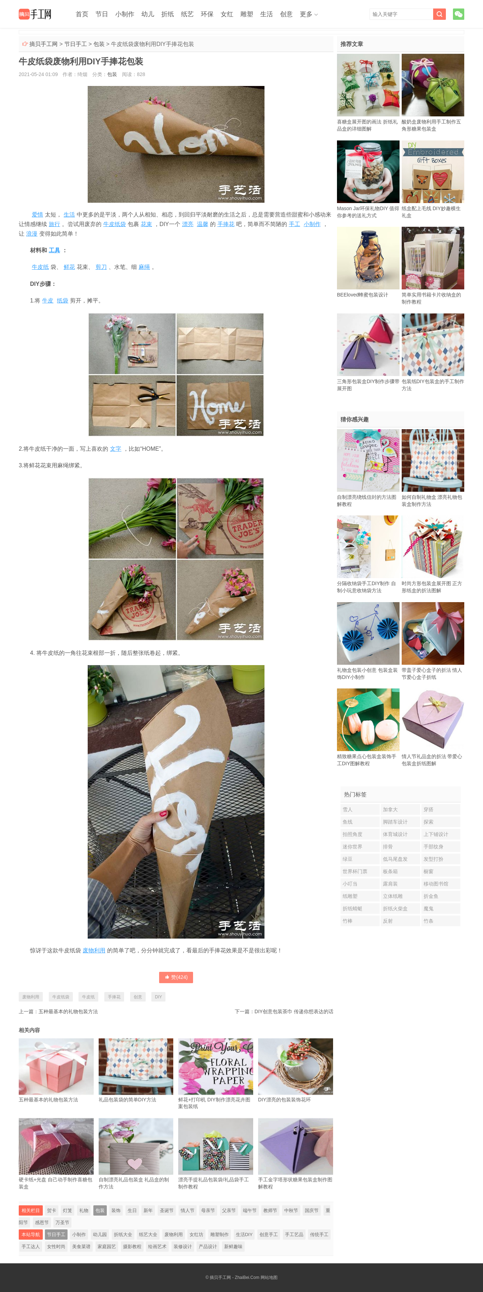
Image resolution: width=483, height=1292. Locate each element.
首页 (82, 14)
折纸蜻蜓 (352, 908)
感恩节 (42, 1222)
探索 (428, 822)
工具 (54, 250)
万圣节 (62, 1222)
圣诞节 (167, 1210)
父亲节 (229, 1210)
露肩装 (390, 884)
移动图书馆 (436, 884)
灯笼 (67, 1210)
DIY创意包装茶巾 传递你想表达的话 (294, 1011)
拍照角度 (352, 834)
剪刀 (101, 267)
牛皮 (47, 301)
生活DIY (244, 1234)
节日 (101, 14)
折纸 (167, 14)
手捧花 (225, 224)
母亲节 (208, 1210)
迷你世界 (352, 846)
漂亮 (187, 224)
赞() (176, 977)
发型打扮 (433, 859)
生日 (132, 1210)
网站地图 (269, 1277)
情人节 (187, 1210)
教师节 (270, 1210)
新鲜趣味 (233, 1246)
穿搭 (428, 809)
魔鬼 (428, 908)
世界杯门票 (355, 871)
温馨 (202, 224)
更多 (306, 14)
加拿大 (390, 809)
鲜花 (69, 267)
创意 (286, 14)
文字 (115, 449)
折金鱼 (431, 896)
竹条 (428, 921)
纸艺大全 (148, 1234)
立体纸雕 (393, 896)
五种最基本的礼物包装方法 (68, 1011)
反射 (388, 921)
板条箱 (390, 871)
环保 (207, 14)
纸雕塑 (350, 896)
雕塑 (246, 14)
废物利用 (94, 950)
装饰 (116, 1210)
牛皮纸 (40, 267)
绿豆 (348, 859)
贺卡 (51, 1210)
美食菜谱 (81, 1246)
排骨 (388, 846)
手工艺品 (294, 1234)
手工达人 (31, 1246)
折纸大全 (123, 1234)
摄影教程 (132, 1246)
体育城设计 (395, 834)
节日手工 (75, 44)
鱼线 (348, 822)
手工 (294, 224)
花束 (146, 224)
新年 (148, 1210)
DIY (158, 996)
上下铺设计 (436, 834)
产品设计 (208, 1246)
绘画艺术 (157, 1246)
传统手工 (319, 1234)
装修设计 (183, 1246)
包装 (99, 44)
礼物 (83, 1210)
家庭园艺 (107, 1246)
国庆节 (312, 1210)
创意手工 (269, 1234)
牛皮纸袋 (114, 224)
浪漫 (31, 234)
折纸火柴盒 (395, 908)
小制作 (124, 14)
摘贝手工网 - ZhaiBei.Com (234, 1277)
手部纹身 (433, 846)
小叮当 (350, 884)
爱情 (37, 215)
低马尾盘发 (395, 859)
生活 (266, 14)
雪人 (348, 809)
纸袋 (62, 301)
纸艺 (187, 14)
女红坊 (196, 1234)
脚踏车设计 (395, 822)
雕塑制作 (219, 1234)
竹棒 (348, 921)
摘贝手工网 (43, 44)
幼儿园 (100, 1234)
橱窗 (428, 871)
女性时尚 (56, 1246)
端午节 (250, 1210)
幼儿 (147, 14)
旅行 (54, 224)
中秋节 (291, 1210)
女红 (227, 14)
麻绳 (144, 267)
